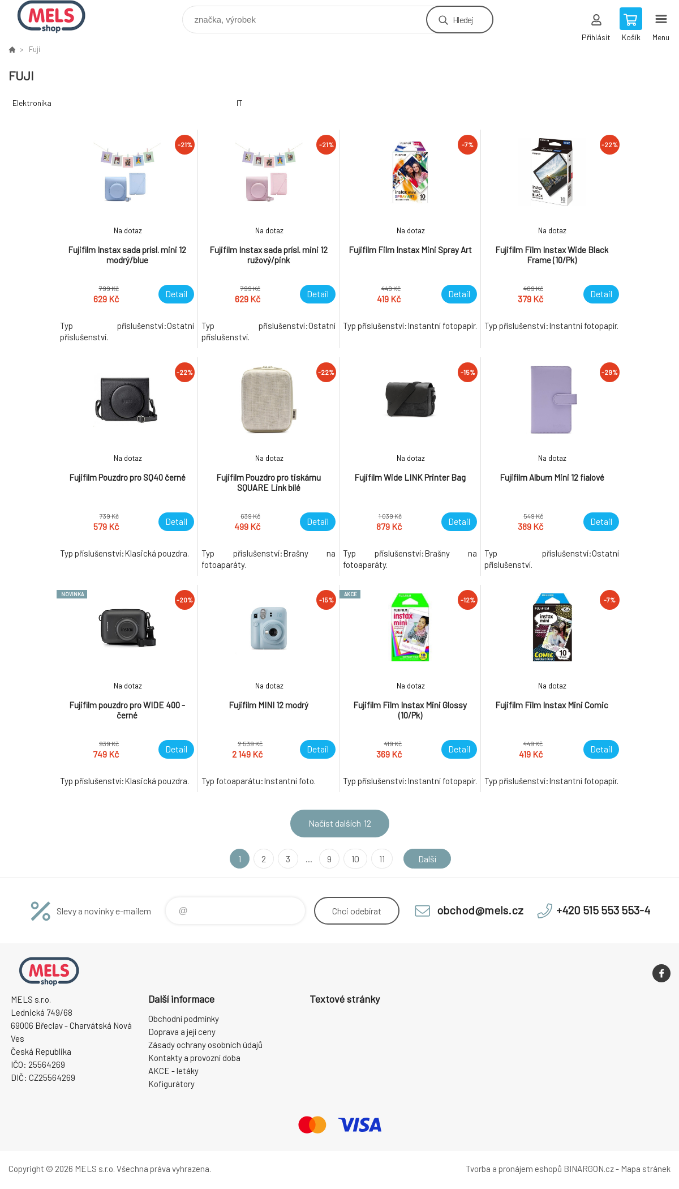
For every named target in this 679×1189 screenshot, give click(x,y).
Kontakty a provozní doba (194, 1058)
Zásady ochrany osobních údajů (205, 1045)
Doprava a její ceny (182, 1032)
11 (382, 858)
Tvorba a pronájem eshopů (514, 1169)
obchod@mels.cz (480, 910)
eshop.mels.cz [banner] (58, 16)
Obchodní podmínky (183, 1018)
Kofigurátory (171, 1084)
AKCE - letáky (173, 1071)
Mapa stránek (646, 1169)
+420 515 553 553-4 (603, 910)
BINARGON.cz (589, 1169)
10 (355, 858)
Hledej (463, 19)
